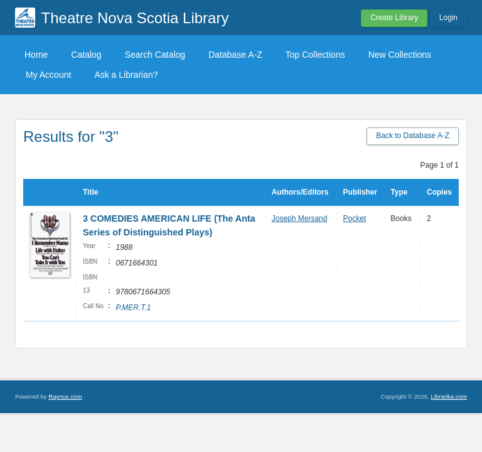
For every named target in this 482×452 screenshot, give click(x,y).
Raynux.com (65, 396)
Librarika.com (449, 396)
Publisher (360, 192)
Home (36, 55)
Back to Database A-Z (412, 135)
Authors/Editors (300, 192)
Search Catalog (155, 55)
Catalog (86, 55)
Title (90, 192)
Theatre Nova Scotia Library (135, 17)
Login (448, 17)
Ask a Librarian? (126, 75)
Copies (439, 192)
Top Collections (315, 55)
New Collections (399, 55)
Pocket (355, 218)
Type (398, 192)
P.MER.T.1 (133, 307)
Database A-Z (235, 55)
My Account (48, 75)
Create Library (394, 17)
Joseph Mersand (300, 218)
